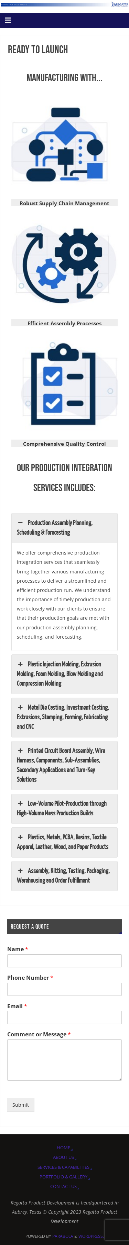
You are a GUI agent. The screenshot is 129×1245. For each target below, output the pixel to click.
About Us (63, 1157)
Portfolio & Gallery (63, 1177)
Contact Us (63, 1186)
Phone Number (30, 977)
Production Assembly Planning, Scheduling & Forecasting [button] (55, 527)
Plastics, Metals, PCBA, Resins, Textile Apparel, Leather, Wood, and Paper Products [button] (62, 842)
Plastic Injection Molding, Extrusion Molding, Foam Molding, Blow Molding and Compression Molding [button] (60, 673)
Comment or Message (39, 1034)
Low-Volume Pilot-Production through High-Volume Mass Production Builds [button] (62, 808)
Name (17, 949)
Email (17, 1006)
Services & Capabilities (63, 1167)
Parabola (62, 1236)
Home (63, 1147)
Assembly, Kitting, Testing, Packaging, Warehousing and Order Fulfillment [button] (63, 875)
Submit (20, 1105)
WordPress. (91, 1236)
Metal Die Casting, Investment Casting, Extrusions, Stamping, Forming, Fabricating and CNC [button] (63, 717)
